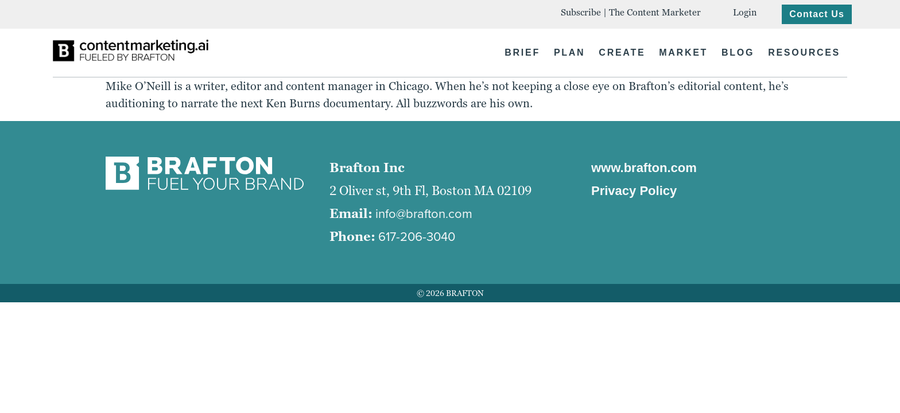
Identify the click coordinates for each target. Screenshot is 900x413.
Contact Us (816, 14)
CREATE (622, 52)
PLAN (569, 52)
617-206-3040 (416, 236)
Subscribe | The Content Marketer (631, 12)
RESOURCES (804, 52)
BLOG (737, 52)
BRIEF (522, 52)
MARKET (683, 52)
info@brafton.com (423, 213)
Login (745, 12)
